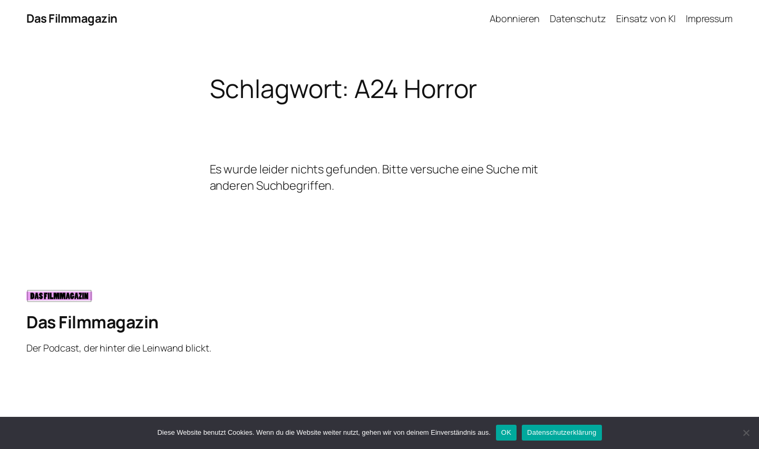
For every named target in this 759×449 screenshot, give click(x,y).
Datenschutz (578, 18)
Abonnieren (515, 18)
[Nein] (746, 432)
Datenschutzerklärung (561, 432)
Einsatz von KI (646, 18)
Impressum (709, 18)
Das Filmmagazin (72, 18)
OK (506, 432)
